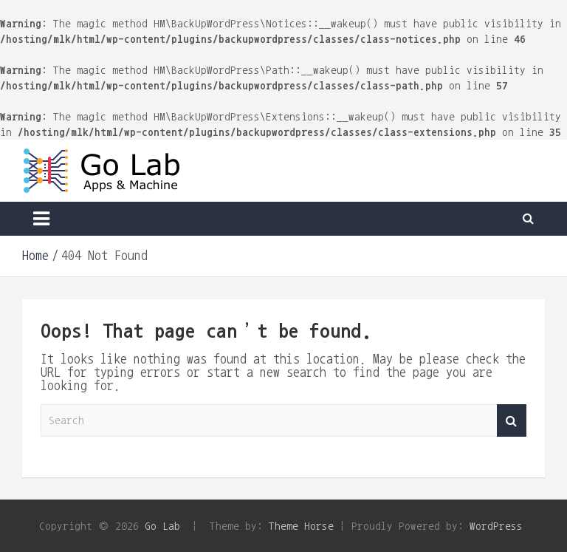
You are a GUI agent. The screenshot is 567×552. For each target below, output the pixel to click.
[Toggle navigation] (41, 219)
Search (511, 420)
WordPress (496, 525)
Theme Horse (301, 525)
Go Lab (162, 525)
